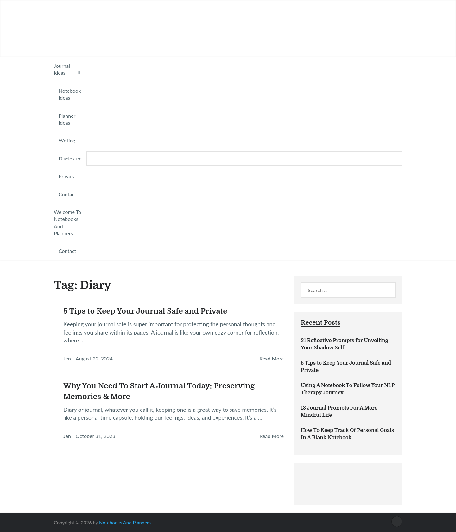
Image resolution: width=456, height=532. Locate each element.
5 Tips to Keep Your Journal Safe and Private (145, 311)
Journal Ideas (62, 69)
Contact (67, 194)
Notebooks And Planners (125, 522)
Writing (67, 140)
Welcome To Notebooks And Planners (67, 222)
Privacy (67, 176)
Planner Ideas (67, 119)
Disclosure (70, 158)
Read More (271, 358)
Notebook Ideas (70, 94)
